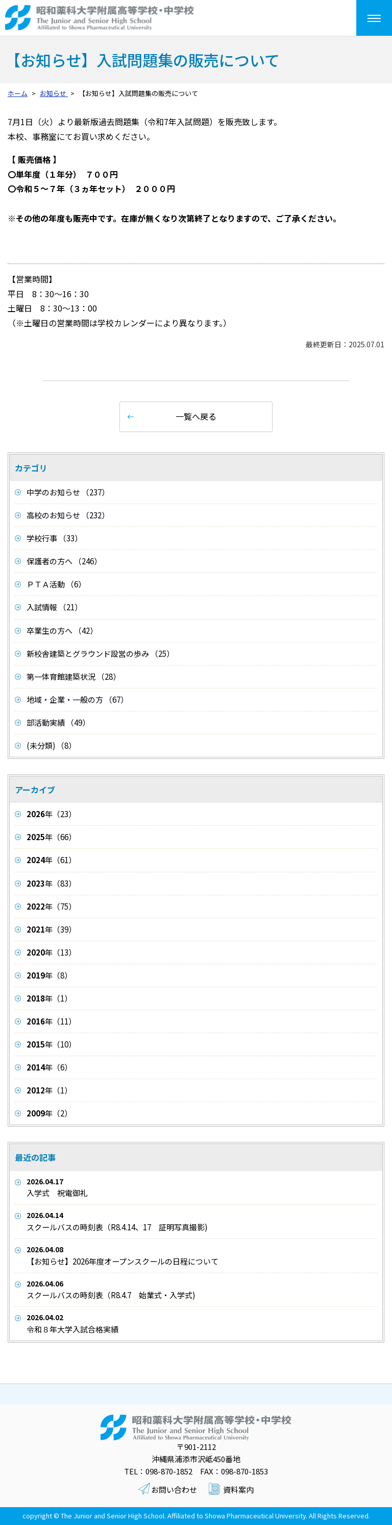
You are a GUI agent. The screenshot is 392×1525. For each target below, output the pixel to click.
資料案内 (238, 1489)
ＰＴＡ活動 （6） (56, 584)
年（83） (51, 883)
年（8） (49, 975)
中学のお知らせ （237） (68, 492)
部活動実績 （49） (58, 722)
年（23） (51, 813)
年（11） (51, 1021)
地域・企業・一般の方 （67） (77, 699)
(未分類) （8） (51, 745)
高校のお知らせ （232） (68, 515)
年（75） (51, 906)
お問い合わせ (174, 1489)
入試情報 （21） (54, 607)
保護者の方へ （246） (64, 561)
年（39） (51, 929)
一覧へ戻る (196, 416)
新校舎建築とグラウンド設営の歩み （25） (100, 653)
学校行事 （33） (54, 538)
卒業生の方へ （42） (62, 630)
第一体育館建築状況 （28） (73, 676)
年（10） (51, 1044)
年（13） (51, 952)
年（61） (51, 859)
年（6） (49, 1067)
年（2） (49, 1113)
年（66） (51, 836)
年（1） (49, 998)
